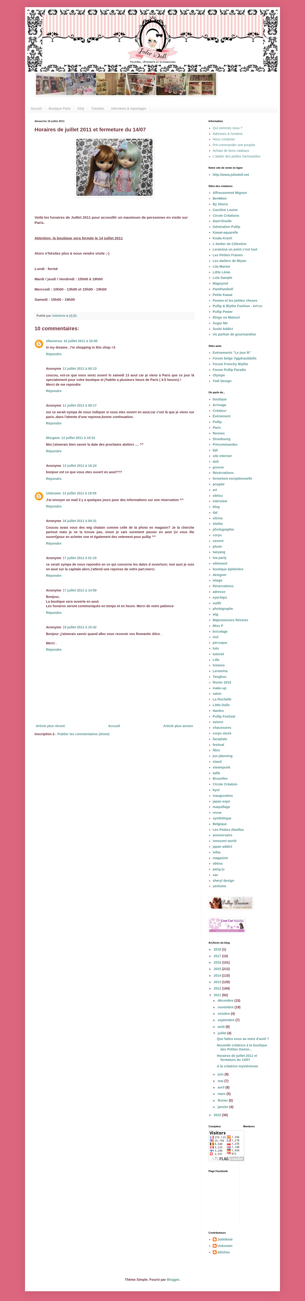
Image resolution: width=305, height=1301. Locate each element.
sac (215, 875)
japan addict (222, 846)
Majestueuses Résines (230, 620)
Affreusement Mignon (230, 193)
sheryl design (223, 880)
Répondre (53, 354)
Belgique (220, 824)
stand (217, 762)
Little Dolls (221, 705)
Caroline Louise (225, 210)
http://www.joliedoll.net (231, 175)
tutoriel (218, 654)
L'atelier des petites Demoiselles (236, 156)
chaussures (222, 727)
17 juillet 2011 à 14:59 (80, 590)
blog (216, 507)
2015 (218, 969)
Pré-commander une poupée (234, 145)
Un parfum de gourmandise (234, 334)
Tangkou (219, 677)
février (223, 1100)
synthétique (222, 818)
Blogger (173, 1279)
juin (221, 1074)
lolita (217, 852)
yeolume (219, 886)
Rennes (219, 433)
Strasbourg (222, 439)
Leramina (220, 671)
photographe (223, 609)
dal (215, 512)
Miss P (218, 626)
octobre (224, 1013)
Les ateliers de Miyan (229, 261)
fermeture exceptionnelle (232, 478)
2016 (218, 962)
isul (216, 637)
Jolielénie (225, 1239)
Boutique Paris (59, 108)
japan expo (221, 801)
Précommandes (225, 444)
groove (218, 467)
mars (222, 1094)
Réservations (223, 586)
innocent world (225, 841)
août (221, 1027)
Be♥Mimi (220, 198)
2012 (218, 988)
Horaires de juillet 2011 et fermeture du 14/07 (237, 1058)
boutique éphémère (228, 569)
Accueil (36, 108)
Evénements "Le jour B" (232, 353)
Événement (222, 416)
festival (218, 745)
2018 (218, 949)
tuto (216, 648)
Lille (216, 660)
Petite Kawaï (222, 295)
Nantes (218, 711)
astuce (218, 722)
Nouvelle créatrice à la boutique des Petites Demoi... (242, 1047)
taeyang (219, 552)
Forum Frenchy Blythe (230, 364)
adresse (219, 592)
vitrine (218, 518)
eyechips (220, 597)
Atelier (218, 524)
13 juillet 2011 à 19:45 (79, 493)
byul (216, 790)
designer (220, 575)
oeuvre (218, 541)
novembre (226, 1007)
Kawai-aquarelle (225, 232)
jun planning (223, 756)
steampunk (221, 767)
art (215, 490)
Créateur (220, 411)
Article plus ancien (178, 726)
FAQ (80, 108)
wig (215, 614)
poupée (219, 484)
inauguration (223, 796)
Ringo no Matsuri (226, 317)
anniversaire (223, 835)
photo (217, 546)
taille (216, 773)
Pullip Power (223, 312)
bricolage (220, 631)
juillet (222, 1033)
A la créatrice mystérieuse (237, 1066)
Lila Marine (221, 266)
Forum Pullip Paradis (229, 370)
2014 (218, 975)
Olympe (219, 375)
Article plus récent (50, 726)
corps (217, 535)
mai (221, 1081)
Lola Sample (222, 278)
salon (217, 693)
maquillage (221, 807)
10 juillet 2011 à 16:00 (80, 341)
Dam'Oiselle (222, 221)
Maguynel (220, 283)
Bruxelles (220, 778)
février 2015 (222, 682)
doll (216, 461)
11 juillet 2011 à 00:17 (80, 405)
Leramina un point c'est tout (235, 249)
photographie (223, 529)
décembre (226, 1000)
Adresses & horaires (228, 134)
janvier (223, 1107)
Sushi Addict (223, 329)
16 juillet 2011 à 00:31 (80, 521)
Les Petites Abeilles (228, 830)
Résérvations (223, 473)
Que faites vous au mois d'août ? (243, 1039)
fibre (216, 750)
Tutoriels (97, 108)
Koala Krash (222, 238)
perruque (220, 643)
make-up (220, 688)
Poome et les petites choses (235, 300)
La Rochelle (222, 699)
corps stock (222, 733)
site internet (222, 456)
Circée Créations (226, 215)
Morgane (53, 438)
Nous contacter (224, 139)
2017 (218, 956)
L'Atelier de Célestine (230, 244)
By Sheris (220, 204)
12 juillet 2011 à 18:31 (78, 438)
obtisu (218, 863)
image (217, 580)
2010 (218, 1115)
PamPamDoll (223, 289)
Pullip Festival (224, 716)
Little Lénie (221, 272)
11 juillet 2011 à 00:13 (80, 368)
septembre (226, 1020)
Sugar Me (220, 323)
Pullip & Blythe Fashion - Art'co (237, 306)
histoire (219, 665)
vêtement (220, 563)
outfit (217, 603)
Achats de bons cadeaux (231, 151)
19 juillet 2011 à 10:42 (80, 627)
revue (217, 812)
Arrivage (219, 405)
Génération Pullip (226, 227)
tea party (220, 558)
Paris (217, 427)
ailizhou (224, 1252)
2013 (218, 982)
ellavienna (54, 341)
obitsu (218, 496)
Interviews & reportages (128, 108)
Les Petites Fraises (228, 255)
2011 (218, 995)
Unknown (53, 493)
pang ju (219, 869)
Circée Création (225, 784)
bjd (215, 450)
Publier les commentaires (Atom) (83, 734)
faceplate (220, 739)
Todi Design (222, 381)
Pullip (217, 422)
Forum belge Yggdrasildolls (235, 358)
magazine (220, 858)
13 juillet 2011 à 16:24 (80, 466)
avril (221, 1087)
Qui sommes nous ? (228, 128)
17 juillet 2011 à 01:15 (80, 558)
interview (220, 501)
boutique (220, 399)
